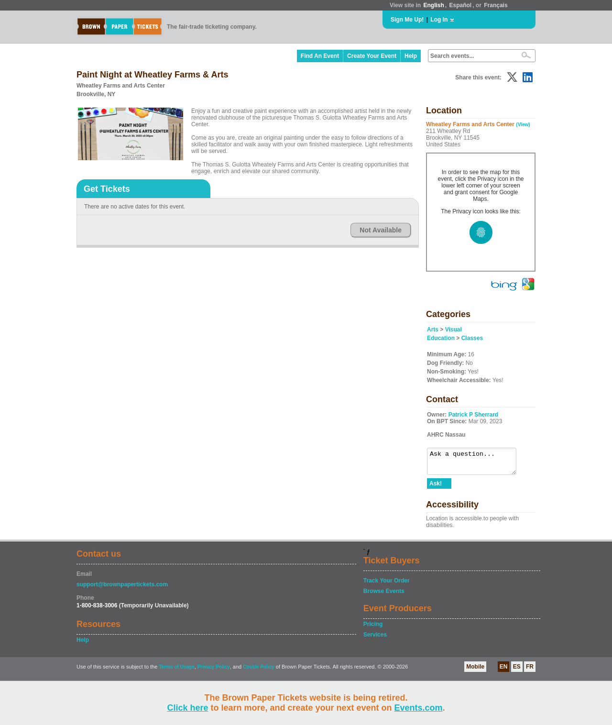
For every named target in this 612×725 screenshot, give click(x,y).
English (433, 5)
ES (517, 671)
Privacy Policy (213, 671)
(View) (523, 124)
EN (504, 671)
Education (441, 338)
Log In (439, 19)
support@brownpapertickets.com (122, 588)
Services (375, 639)
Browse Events (383, 595)
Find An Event (320, 56)
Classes (472, 338)
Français (495, 5)
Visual (453, 329)
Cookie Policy (258, 671)
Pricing (373, 628)
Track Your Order (386, 585)
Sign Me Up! (407, 19)
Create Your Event (371, 56)
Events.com (418, 708)
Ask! (435, 487)
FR (530, 671)
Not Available (381, 230)
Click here (187, 708)
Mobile (475, 671)
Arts (432, 329)
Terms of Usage (176, 671)
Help (410, 56)
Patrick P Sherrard (473, 414)
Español (460, 5)
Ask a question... (476, 463)
